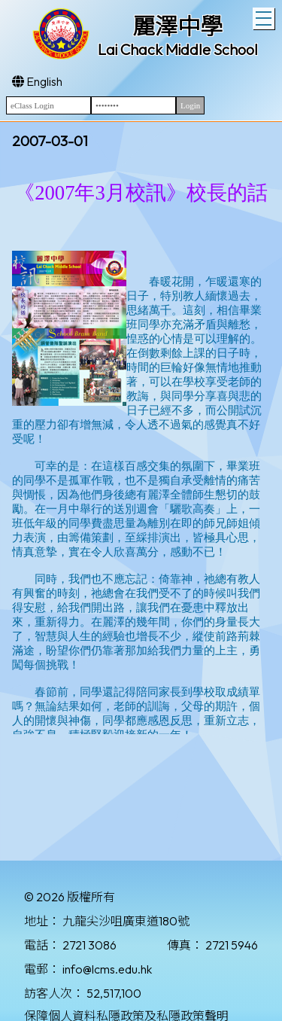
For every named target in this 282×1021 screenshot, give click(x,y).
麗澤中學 (177, 26)
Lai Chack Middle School (178, 49)
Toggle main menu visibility (265, 16)
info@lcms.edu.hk (107, 969)
